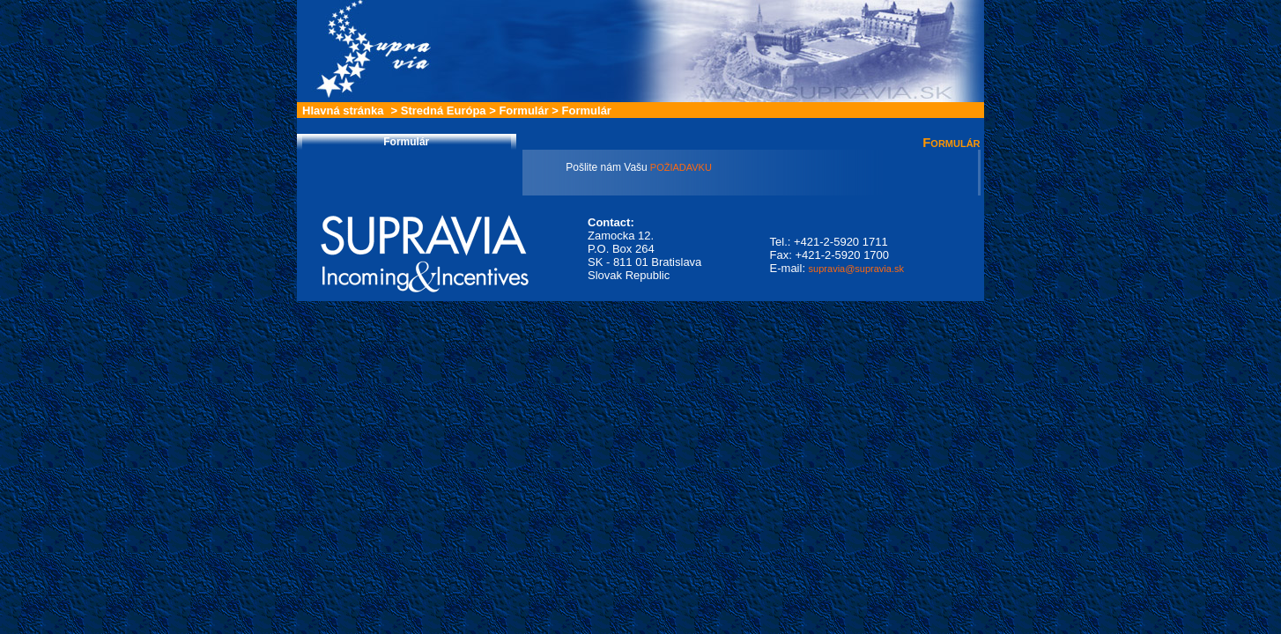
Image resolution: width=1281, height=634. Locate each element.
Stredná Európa (443, 110)
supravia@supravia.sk (856, 268)
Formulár (523, 110)
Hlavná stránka (343, 110)
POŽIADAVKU (680, 167)
